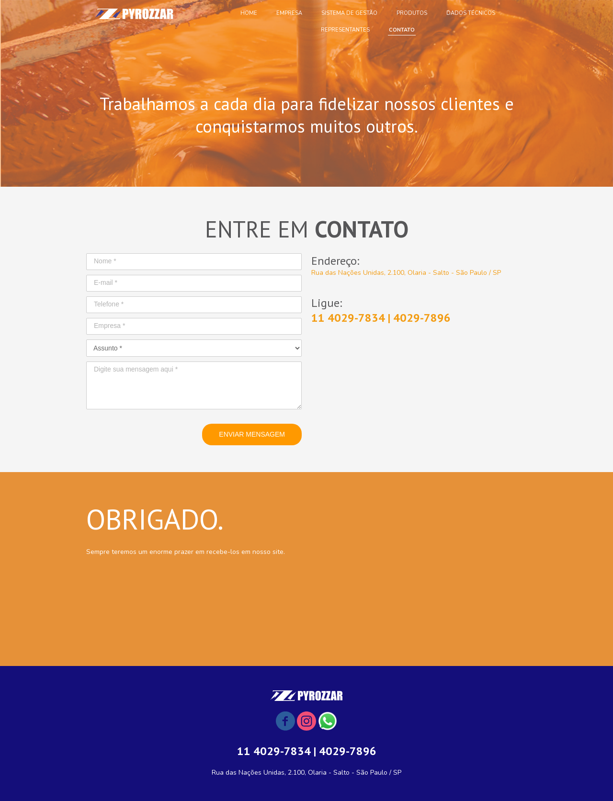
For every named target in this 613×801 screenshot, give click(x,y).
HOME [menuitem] (248, 13)
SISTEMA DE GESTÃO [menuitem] (349, 13)
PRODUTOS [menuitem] (412, 13)
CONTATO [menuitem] (402, 30)
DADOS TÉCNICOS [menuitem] (470, 13)
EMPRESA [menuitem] (289, 13)
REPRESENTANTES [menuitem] (345, 30)
